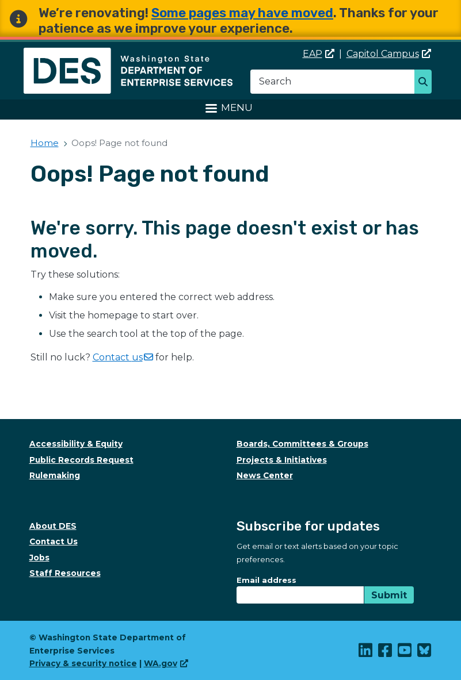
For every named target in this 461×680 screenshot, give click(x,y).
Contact (123, 357)
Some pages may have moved (242, 13)
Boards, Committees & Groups (302, 443)
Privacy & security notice (83, 663)
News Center (265, 475)
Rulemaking (54, 475)
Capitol (388, 53)
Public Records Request (81, 459)
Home (45, 142)
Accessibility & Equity (76, 443)
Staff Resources (65, 573)
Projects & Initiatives (282, 459)
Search (426, 83)
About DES (53, 526)
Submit (389, 595)
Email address (266, 580)
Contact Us (53, 541)
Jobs (39, 557)
